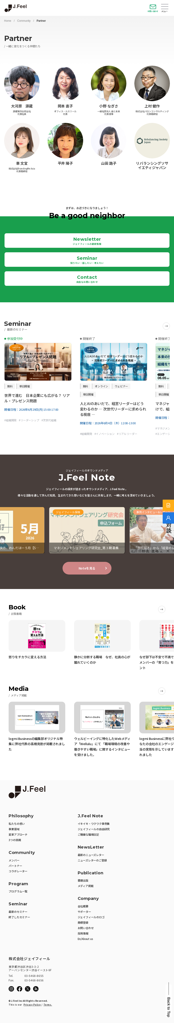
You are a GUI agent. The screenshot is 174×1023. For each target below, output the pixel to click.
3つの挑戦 (15, 840)
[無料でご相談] (168, 518)
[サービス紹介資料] (168, 505)
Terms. (48, 1004)
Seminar (87, 260)
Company (88, 898)
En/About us (85, 939)
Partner (41, 20)
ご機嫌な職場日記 (88, 834)
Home (7, 20)
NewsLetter (91, 847)
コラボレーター (18, 871)
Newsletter (87, 241)
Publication (91, 873)
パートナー (15, 866)
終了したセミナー (19, 917)
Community (24, 20)
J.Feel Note (90, 816)
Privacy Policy (32, 1004)
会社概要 (83, 906)
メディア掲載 (86, 886)
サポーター (84, 911)
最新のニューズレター (91, 855)
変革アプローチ (18, 834)
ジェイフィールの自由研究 (94, 829)
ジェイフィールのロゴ (91, 917)
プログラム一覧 (18, 891)
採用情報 (83, 933)
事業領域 (14, 829)
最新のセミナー (18, 911)
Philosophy (21, 816)
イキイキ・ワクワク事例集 (94, 823)
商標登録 (83, 922)
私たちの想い (17, 823)
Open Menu (164, 7)
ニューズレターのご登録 (92, 860)
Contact (87, 279)
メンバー (14, 860)
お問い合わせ (152, 11)
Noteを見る (87, 568)
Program (18, 884)
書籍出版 (83, 880)
